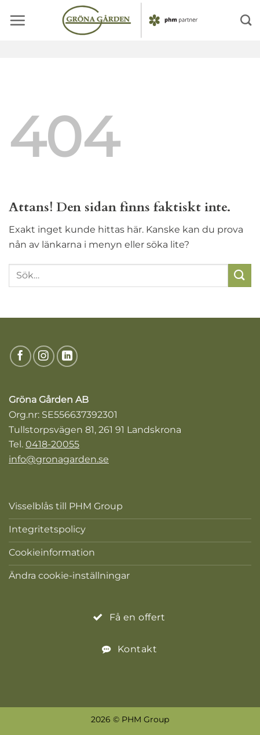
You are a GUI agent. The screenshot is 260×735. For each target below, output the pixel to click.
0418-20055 (52, 444)
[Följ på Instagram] (43, 356)
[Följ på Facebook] (20, 356)
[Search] (245, 20)
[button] (17, 20)
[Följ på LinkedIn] (67, 356)
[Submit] (239, 275)
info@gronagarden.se (59, 459)
